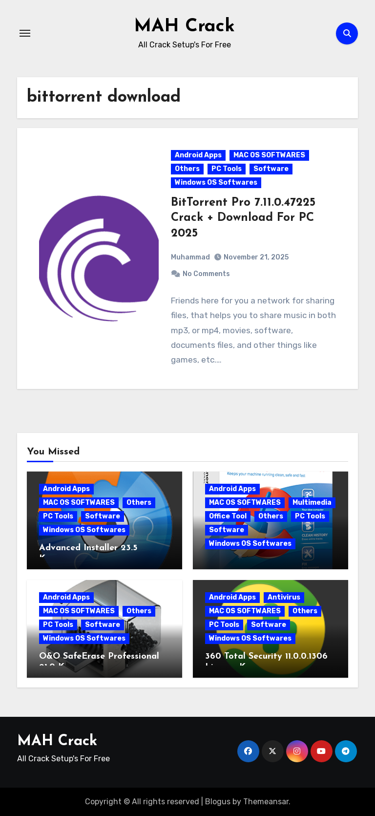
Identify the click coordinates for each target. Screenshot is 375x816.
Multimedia (312, 502)
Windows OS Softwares (216, 182)
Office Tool (228, 516)
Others (187, 169)
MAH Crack (184, 26)
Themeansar (266, 801)
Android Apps (198, 155)
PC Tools (226, 169)
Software (271, 169)
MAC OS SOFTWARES (269, 155)
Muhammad (190, 257)
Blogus (217, 801)
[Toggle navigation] (25, 33)
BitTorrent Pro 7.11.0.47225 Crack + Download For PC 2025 (243, 218)
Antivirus (284, 597)
